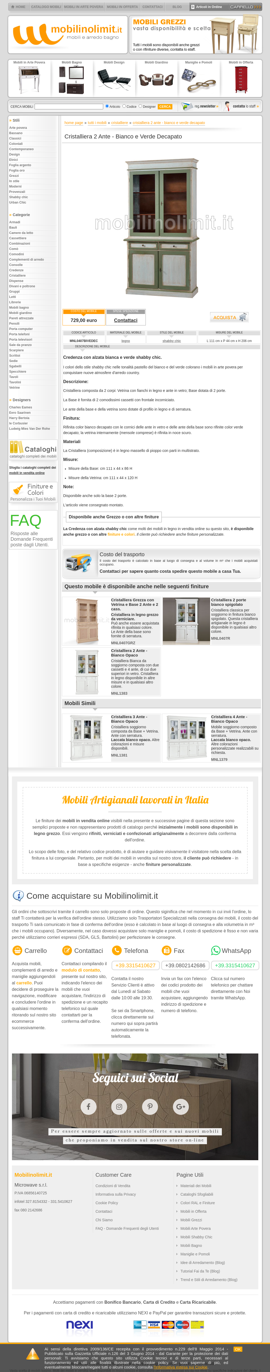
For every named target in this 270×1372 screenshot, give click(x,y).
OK (238, 1349)
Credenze (16, 270)
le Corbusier (18, 423)
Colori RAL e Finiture (197, 1203)
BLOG (177, 7)
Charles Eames (20, 407)
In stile (14, 181)
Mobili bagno (19, 307)
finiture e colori (121, 534)
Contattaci (126, 320)
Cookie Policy (106, 1203)
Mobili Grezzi (191, 1220)
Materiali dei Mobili (195, 1186)
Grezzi (14, 176)
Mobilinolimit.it (33, 1175)
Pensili (14, 323)
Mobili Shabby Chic (196, 1237)
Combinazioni (19, 243)
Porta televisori (20, 339)
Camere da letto (21, 233)
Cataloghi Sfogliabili (196, 1194)
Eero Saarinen (20, 413)
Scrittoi (14, 355)
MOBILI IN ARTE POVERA (83, 7)
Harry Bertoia (19, 418)
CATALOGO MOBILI (46, 7)
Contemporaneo (21, 149)
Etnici (13, 160)
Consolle (16, 265)
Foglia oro (17, 170)
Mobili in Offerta (193, 1211)
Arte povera (18, 128)
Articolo (115, 107)
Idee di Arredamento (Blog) (202, 1262)
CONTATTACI (153, 7)
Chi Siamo (104, 1220)
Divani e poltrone (22, 286)
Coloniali (16, 144)
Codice (131, 107)
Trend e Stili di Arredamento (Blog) (208, 1280)
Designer (149, 107)
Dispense (16, 281)
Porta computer (21, 329)
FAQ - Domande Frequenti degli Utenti (127, 1228)
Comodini (16, 254)
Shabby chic (18, 197)
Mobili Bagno (191, 1245)
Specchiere (17, 371)
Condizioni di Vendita (112, 1186)
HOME (21, 7)
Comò (13, 249)
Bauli (13, 227)
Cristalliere (17, 275)
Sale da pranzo (20, 345)
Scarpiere (16, 350)
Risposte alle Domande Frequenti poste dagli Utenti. (32, 539)
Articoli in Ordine (206, 7)
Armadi (14, 222)
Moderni (15, 186)
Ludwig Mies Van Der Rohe (29, 429)
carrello (24, 983)
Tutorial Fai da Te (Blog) (200, 1271)
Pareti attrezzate (21, 318)
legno (126, 341)
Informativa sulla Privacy (115, 1194)
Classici (15, 138)
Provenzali (17, 192)
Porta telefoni (19, 334)
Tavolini (15, 382)
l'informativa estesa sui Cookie (180, 1367)
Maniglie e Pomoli (195, 1254)
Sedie (13, 361)
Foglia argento (20, 165)
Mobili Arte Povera (195, 1228)
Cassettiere (18, 238)
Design (14, 154)
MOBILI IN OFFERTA (122, 7)
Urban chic (17, 202)
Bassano (16, 133)
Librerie (15, 302)
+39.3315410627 (135, 965)
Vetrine (14, 387)
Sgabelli (15, 366)
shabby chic (172, 341)
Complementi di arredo (26, 259)
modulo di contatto (81, 970)
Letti (12, 297)
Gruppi (14, 291)
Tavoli (13, 377)
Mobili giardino (20, 313)
